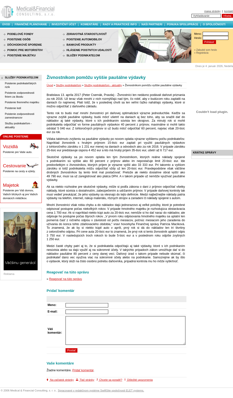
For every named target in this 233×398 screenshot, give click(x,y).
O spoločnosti (214, 24)
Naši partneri (151, 24)
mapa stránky (212, 11)
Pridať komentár (82, 370)
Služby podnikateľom (68, 85)
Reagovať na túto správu (65, 279)
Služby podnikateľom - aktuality (103, 85)
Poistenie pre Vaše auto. (21, 147)
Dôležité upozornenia (139, 379)
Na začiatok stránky (60, 379)
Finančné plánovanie (31, 24)
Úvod (6, 24)
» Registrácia (201, 52)
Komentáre (89, 24)
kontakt (228, 11)
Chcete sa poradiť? (109, 379)
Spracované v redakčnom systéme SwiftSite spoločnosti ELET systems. (101, 390)
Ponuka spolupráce (182, 24)
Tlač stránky (85, 379)
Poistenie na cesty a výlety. (21, 167)
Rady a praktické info (120, 24)
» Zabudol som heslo (205, 50)
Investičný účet (64, 24)
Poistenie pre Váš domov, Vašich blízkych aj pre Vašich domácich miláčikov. (21, 190)
